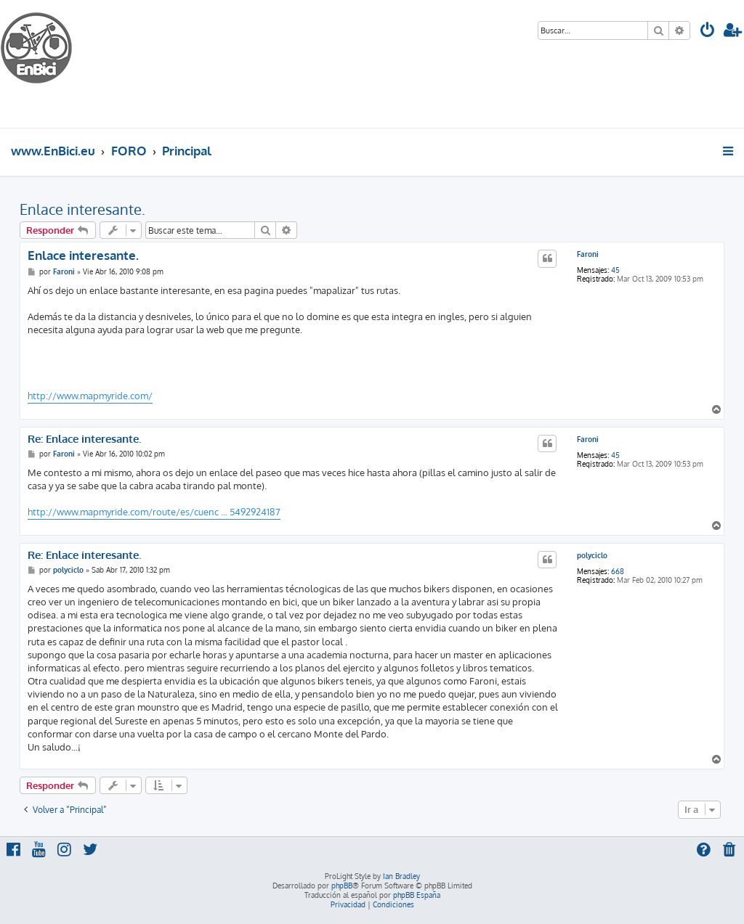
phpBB (341, 885)
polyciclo (592, 555)
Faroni (588, 254)
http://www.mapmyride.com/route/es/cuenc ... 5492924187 (154, 512)
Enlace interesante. (82, 209)
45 (615, 270)
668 (617, 571)
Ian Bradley (401, 876)
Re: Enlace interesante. (84, 439)
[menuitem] (708, 31)
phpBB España (416, 895)
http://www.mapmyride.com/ (90, 395)
